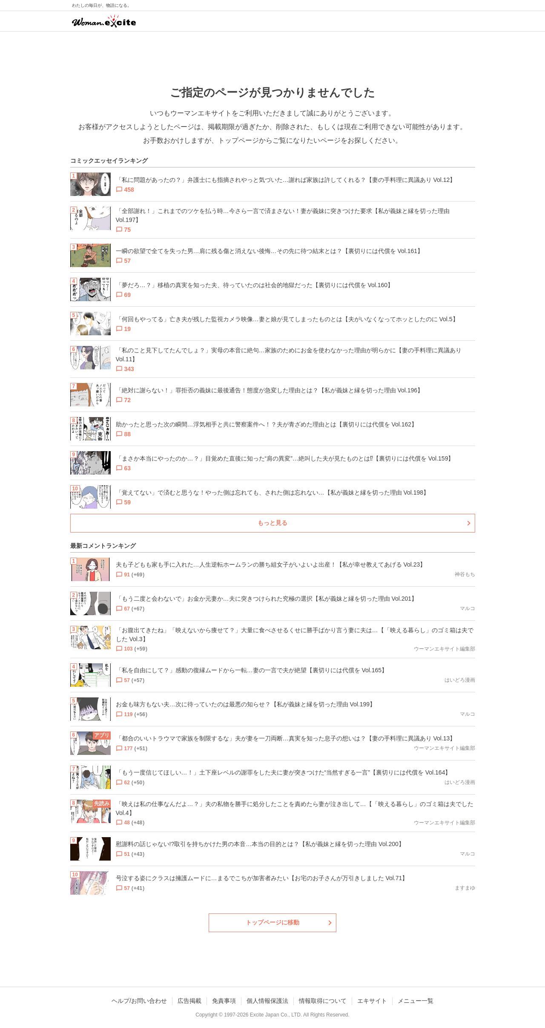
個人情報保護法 (267, 1000)
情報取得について (323, 1000)
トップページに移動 (272, 922)
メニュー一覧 (415, 1000)
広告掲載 (189, 1000)
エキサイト (372, 1000)
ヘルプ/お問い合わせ (139, 1000)
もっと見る (272, 522)
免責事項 (224, 1000)
